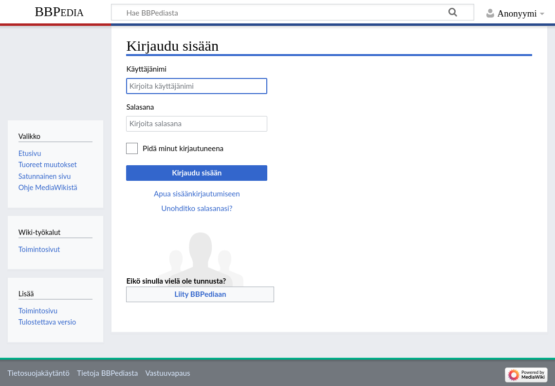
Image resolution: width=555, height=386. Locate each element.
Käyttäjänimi (146, 68)
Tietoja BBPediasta (107, 372)
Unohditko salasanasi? (196, 208)
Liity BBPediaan (200, 294)
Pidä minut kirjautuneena (183, 148)
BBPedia (59, 11)
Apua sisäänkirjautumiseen (197, 193)
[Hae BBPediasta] (292, 12)
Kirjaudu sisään (197, 172)
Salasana (140, 106)
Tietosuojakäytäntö (38, 372)
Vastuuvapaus (168, 372)
